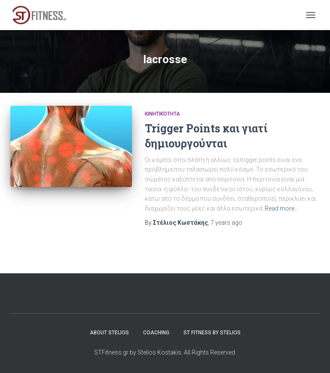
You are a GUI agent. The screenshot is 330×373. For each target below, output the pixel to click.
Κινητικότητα (162, 114)
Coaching (156, 333)
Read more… (281, 208)
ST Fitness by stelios (212, 333)
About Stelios (109, 333)
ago (226, 222)
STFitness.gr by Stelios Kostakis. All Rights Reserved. (165, 352)
